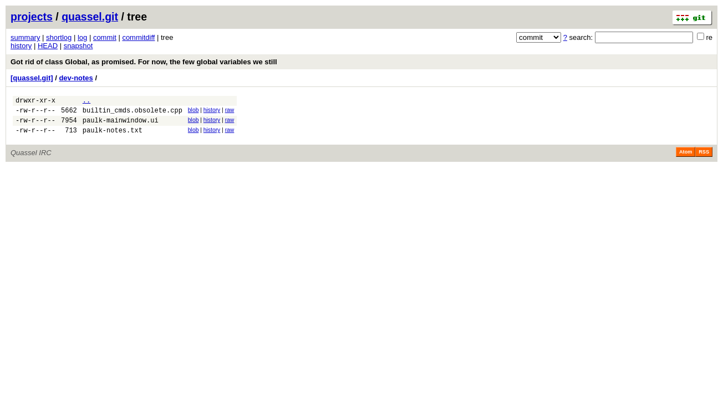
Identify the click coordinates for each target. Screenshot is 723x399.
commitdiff (138, 37)
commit (104, 37)
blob (193, 112)
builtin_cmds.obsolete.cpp (132, 113)
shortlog (59, 37)
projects (32, 17)
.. (86, 101)
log (82, 37)
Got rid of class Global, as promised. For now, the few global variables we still (144, 62)
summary (25, 37)
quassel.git (90, 17)
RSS (704, 158)
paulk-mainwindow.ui (121, 125)
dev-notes (76, 78)
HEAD (48, 46)
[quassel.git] (32, 78)
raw (230, 112)
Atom (685, 158)
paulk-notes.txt (112, 136)
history (21, 46)
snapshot (78, 46)
